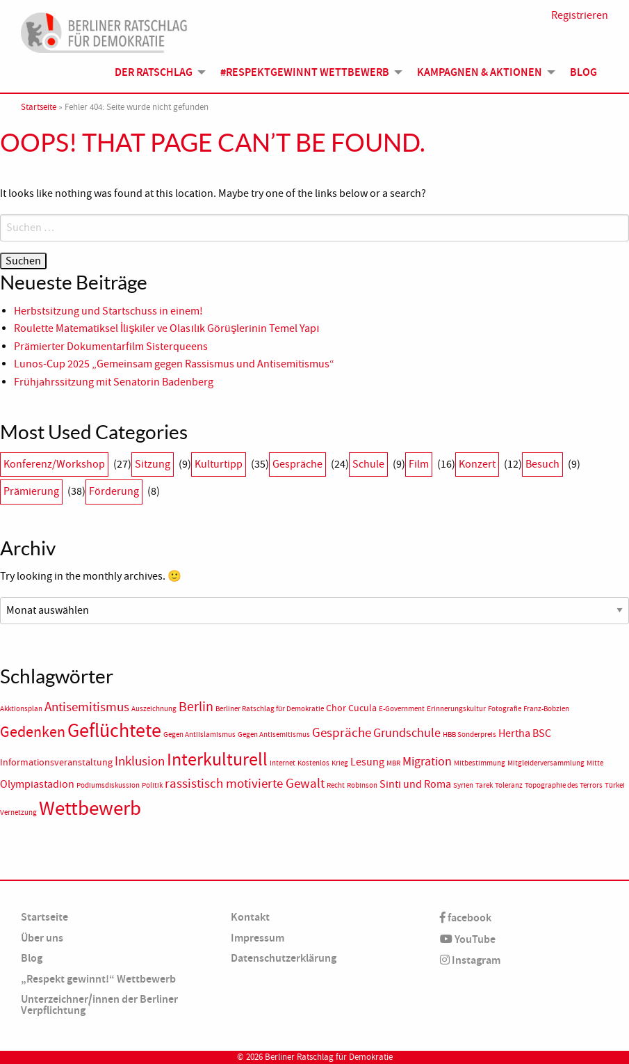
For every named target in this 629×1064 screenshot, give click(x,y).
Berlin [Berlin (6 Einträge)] (196, 706)
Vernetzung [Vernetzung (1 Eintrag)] (18, 812)
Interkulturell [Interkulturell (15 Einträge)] (217, 759)
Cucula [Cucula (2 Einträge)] (362, 708)
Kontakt (250, 917)
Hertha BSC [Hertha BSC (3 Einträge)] (524, 733)
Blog (583, 72)
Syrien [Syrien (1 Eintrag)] (463, 785)
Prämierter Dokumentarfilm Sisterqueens (111, 347)
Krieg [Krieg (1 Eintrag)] (340, 763)
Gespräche (297, 464)
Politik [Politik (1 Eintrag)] (152, 785)
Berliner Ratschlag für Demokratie (329, 1057)
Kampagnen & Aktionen (479, 72)
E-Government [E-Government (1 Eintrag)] (402, 708)
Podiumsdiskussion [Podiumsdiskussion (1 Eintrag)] (108, 785)
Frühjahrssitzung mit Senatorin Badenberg (113, 382)
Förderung (114, 491)
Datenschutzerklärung (283, 958)
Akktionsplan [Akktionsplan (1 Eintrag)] (21, 708)
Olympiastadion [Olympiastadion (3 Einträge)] (37, 784)
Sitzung (152, 464)
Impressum (257, 937)
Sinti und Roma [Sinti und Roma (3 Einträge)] (415, 784)
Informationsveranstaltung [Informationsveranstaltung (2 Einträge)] (56, 762)
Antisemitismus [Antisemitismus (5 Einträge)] (86, 707)
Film (419, 464)
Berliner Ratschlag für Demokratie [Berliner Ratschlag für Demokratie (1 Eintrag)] (269, 708)
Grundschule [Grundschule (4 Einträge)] (407, 732)
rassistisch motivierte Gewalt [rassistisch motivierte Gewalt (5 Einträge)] (245, 783)
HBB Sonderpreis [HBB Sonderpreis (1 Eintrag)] (469, 734)
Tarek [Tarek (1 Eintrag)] (484, 785)
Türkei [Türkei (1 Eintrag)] (615, 785)
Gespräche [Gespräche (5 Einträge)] (341, 732)
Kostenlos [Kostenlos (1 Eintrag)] (313, 763)
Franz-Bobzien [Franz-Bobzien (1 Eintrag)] (546, 708)
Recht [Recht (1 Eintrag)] (336, 785)
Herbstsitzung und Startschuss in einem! (108, 311)
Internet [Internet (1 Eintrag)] (282, 763)
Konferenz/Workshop (54, 464)
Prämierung (31, 491)
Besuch (542, 464)
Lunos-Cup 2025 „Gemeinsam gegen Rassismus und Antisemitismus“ (174, 364)
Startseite (38, 107)
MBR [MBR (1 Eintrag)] (393, 763)
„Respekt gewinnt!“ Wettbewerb (98, 978)
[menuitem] (156, 71)
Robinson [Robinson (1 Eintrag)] (362, 785)
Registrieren (579, 15)
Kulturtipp (219, 464)
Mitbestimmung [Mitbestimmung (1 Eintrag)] (479, 763)
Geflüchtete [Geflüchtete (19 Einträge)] (114, 730)
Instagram (470, 960)
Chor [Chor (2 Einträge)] (336, 708)
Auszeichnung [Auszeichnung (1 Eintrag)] (154, 708)
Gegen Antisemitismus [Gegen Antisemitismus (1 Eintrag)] (274, 734)
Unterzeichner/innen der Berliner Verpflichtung (99, 1004)
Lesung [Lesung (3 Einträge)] (367, 762)
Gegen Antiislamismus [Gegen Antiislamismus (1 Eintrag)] (199, 734)
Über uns (42, 937)
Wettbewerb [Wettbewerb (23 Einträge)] (90, 808)
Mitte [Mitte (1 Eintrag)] (595, 763)
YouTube (468, 939)
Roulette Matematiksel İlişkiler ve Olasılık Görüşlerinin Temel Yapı (167, 328)
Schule (368, 464)
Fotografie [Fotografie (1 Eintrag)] (504, 708)
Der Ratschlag (154, 72)
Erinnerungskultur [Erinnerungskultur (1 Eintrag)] (456, 708)
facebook (465, 917)
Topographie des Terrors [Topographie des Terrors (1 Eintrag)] (564, 785)
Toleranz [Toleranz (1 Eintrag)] (509, 785)
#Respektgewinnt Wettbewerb (304, 72)
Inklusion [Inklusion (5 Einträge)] (140, 761)
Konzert (477, 464)
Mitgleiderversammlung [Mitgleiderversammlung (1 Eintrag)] (546, 763)
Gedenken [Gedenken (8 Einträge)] (32, 732)
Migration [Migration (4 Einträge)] (427, 761)
